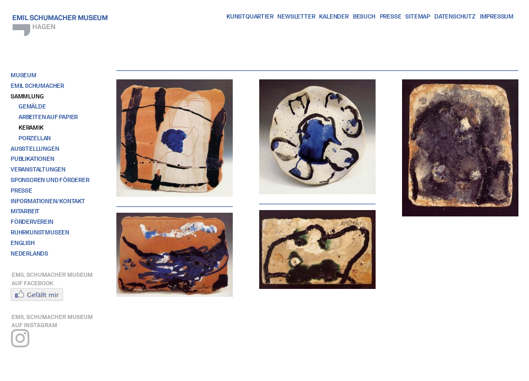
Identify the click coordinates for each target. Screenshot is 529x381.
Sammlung (27, 96)
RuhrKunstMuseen (40, 232)
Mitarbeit (25, 211)
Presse (391, 16)
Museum (24, 75)
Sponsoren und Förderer (50, 180)
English (23, 243)
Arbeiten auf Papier (48, 117)
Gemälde (32, 106)
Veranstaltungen (38, 169)
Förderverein (32, 221)
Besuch (364, 16)
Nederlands (29, 253)
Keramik (31, 127)
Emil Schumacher (37, 85)
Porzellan (35, 138)
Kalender (333, 16)
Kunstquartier (249, 16)
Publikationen (32, 158)
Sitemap (417, 16)
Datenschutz (455, 16)
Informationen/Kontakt (48, 201)
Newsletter (296, 16)
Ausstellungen (35, 148)
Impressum (497, 16)
